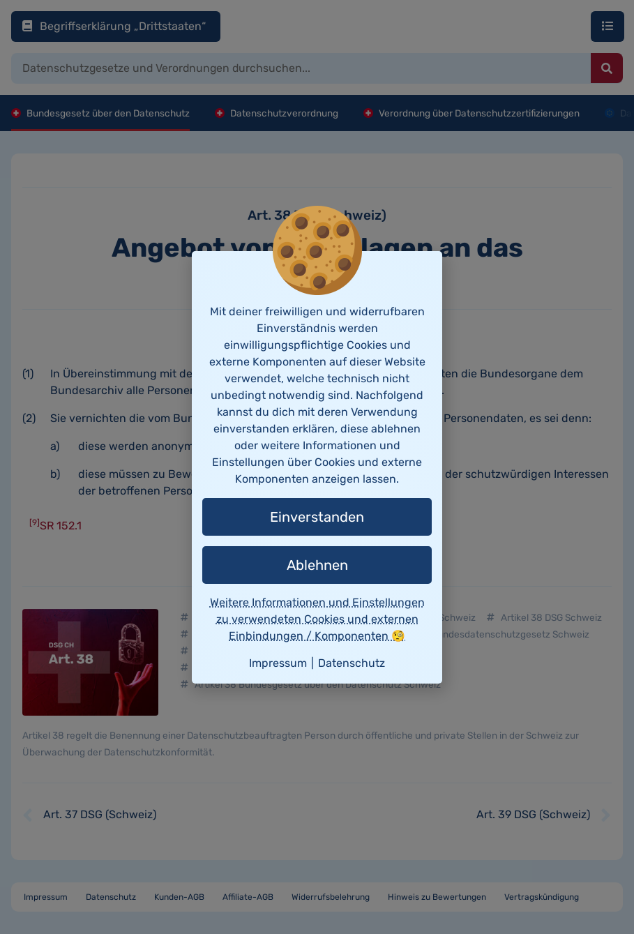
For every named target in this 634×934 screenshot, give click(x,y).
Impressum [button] (278, 663)
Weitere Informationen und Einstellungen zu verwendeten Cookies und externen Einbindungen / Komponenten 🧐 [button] (317, 619)
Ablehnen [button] (317, 565)
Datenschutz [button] (351, 663)
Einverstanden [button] (317, 517)
